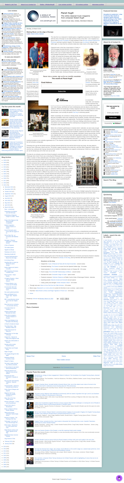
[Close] (85, 73)
